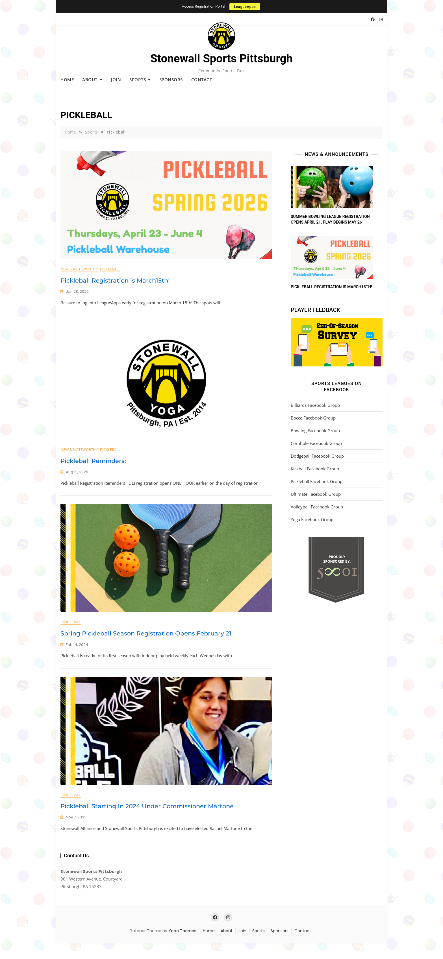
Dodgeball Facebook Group (317, 456)
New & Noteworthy (79, 269)
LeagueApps (245, 7)
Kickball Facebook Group (315, 468)
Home (67, 79)
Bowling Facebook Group (315, 430)
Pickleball (110, 269)
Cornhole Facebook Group (316, 443)
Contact (201, 79)
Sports (137, 79)
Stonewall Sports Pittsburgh (221, 58)
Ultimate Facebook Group (316, 494)
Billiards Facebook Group (315, 405)
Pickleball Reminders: (93, 466)
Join (116, 79)
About (89, 79)
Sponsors (171, 79)
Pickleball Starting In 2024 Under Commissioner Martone (147, 822)
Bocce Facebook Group (313, 418)
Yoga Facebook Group (312, 519)
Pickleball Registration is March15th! (115, 280)
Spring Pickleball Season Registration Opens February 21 (145, 644)
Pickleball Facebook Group (316, 481)
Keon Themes (182, 947)
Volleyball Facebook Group (317, 507)
